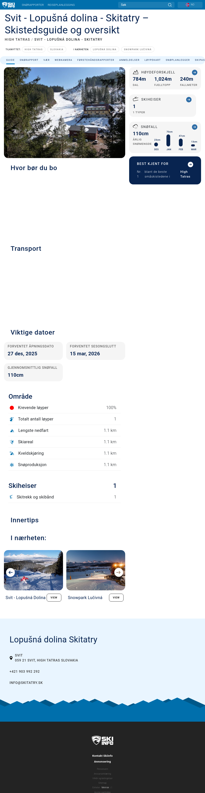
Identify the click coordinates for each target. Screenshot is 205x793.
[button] (64, 288)
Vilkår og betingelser (102, 778)
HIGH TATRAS (17, 39)
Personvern (102, 769)
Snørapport (29, 60)
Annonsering (102, 761)
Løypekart (153, 60)
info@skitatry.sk (26, 683)
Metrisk (105, 787)
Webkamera (63, 60)
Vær (47, 60)
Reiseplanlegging (61, 4)
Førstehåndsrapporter (95, 60)
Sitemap (102, 783)
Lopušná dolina (104, 49)
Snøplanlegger (178, 60)
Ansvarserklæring (102, 774)
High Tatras (34, 49)
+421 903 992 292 (25, 672)
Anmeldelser (129, 60)
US (110, 787)
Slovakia (56, 49)
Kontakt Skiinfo (102, 755)
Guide (10, 60)
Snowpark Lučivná (138, 49)
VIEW (54, 597)
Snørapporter (33, 4)
